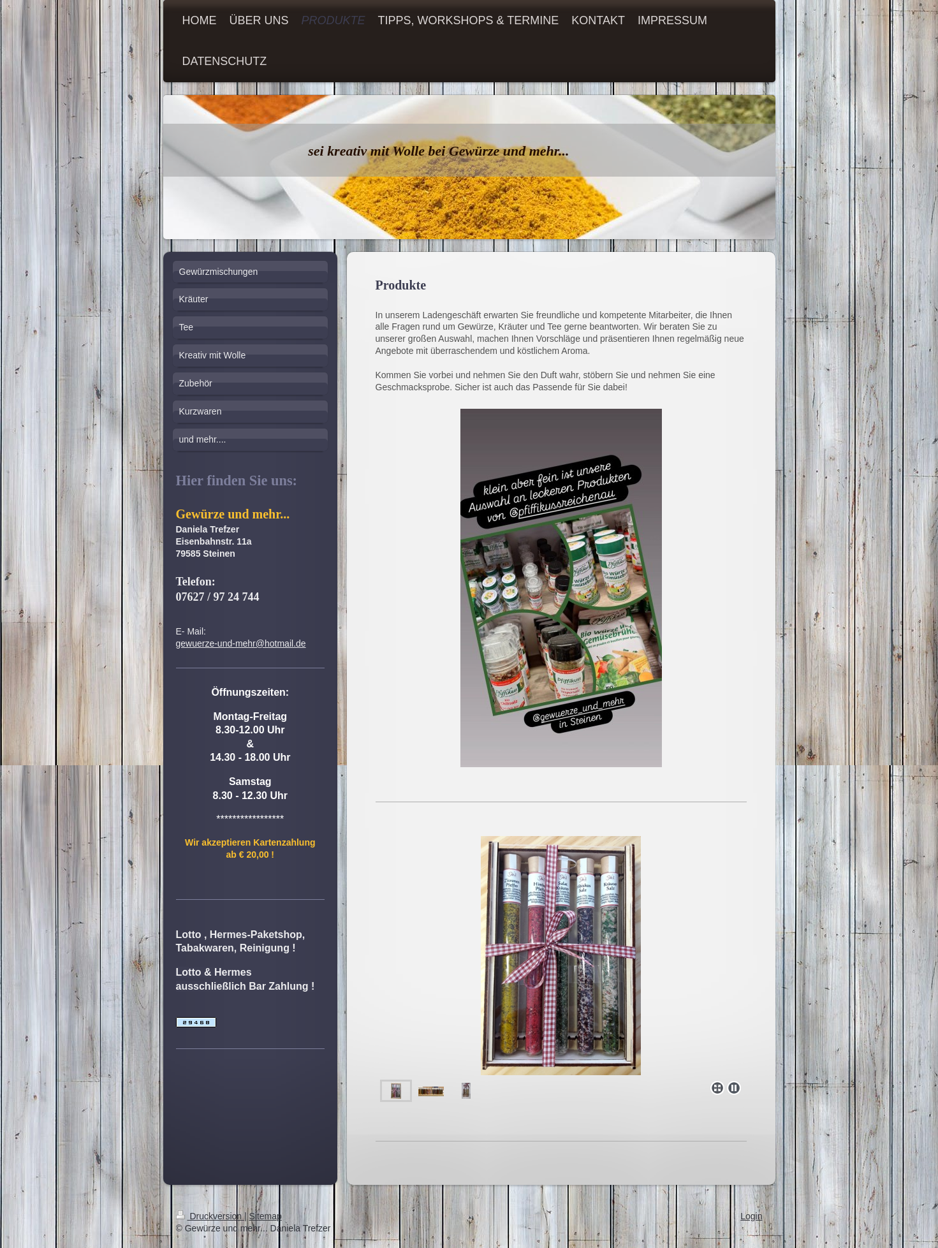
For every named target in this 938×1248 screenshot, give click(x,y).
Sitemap (265, 1216)
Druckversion (210, 1216)
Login (751, 1216)
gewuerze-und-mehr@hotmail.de (241, 643)
